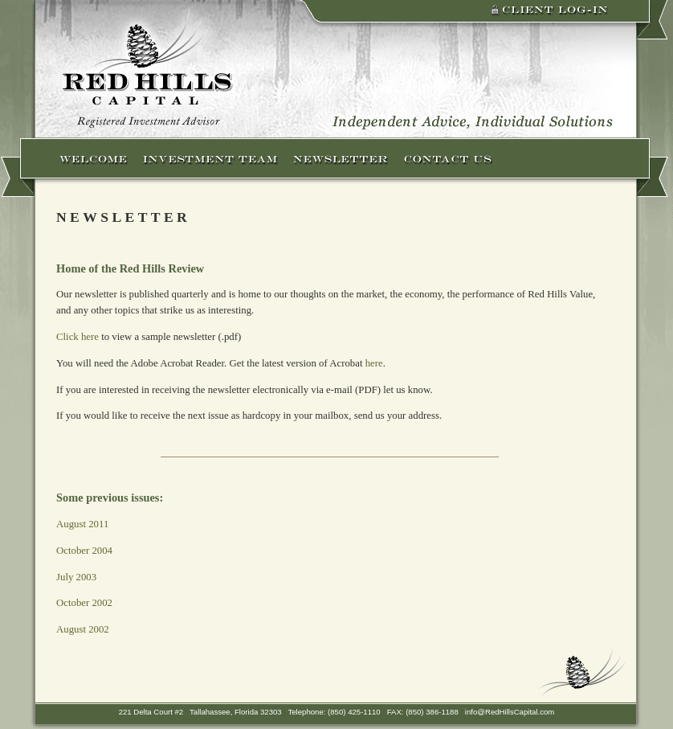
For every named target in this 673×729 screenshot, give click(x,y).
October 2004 (84, 550)
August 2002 (82, 629)
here (374, 363)
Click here (77, 336)
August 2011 (82, 524)
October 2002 (84, 602)
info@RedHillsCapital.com (510, 711)
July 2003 (76, 577)
